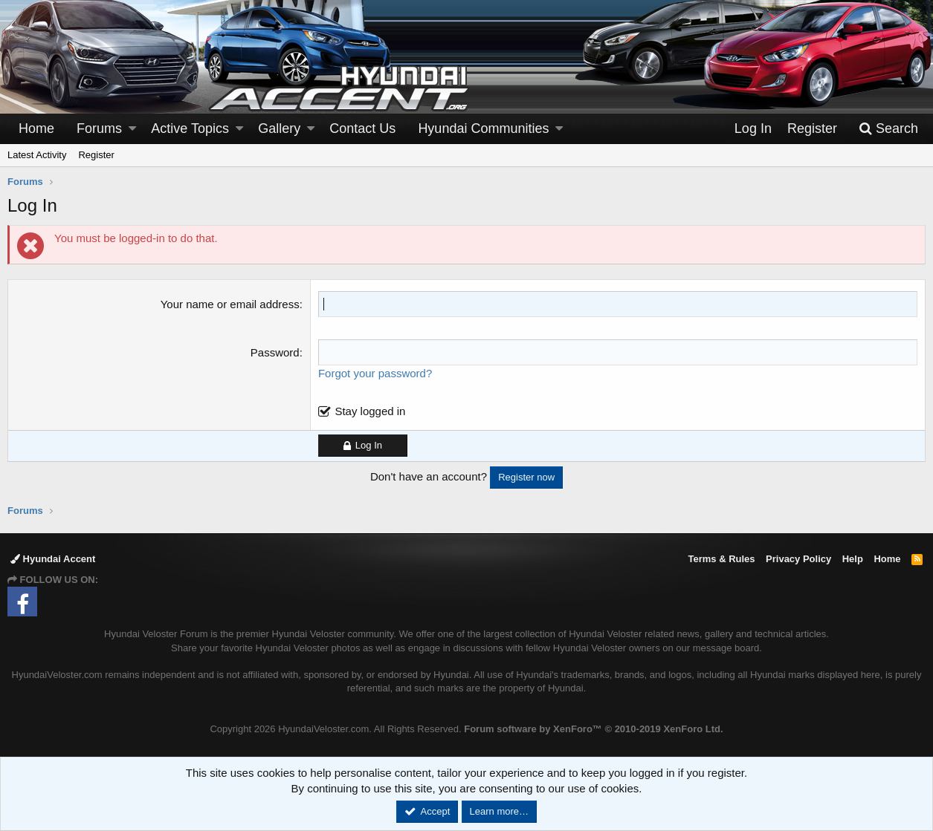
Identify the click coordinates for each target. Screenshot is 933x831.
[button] (132, 129)
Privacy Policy (798, 558)
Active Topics (190, 128)
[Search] (888, 129)
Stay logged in (370, 411)
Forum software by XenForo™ (593, 728)
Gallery (279, 128)
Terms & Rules (721, 558)
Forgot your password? (375, 373)
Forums (99, 128)
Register (96, 154)
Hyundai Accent (52, 558)
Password (275, 352)
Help (852, 558)
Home (36, 128)
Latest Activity (36, 154)
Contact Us (362, 128)
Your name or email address (230, 304)
